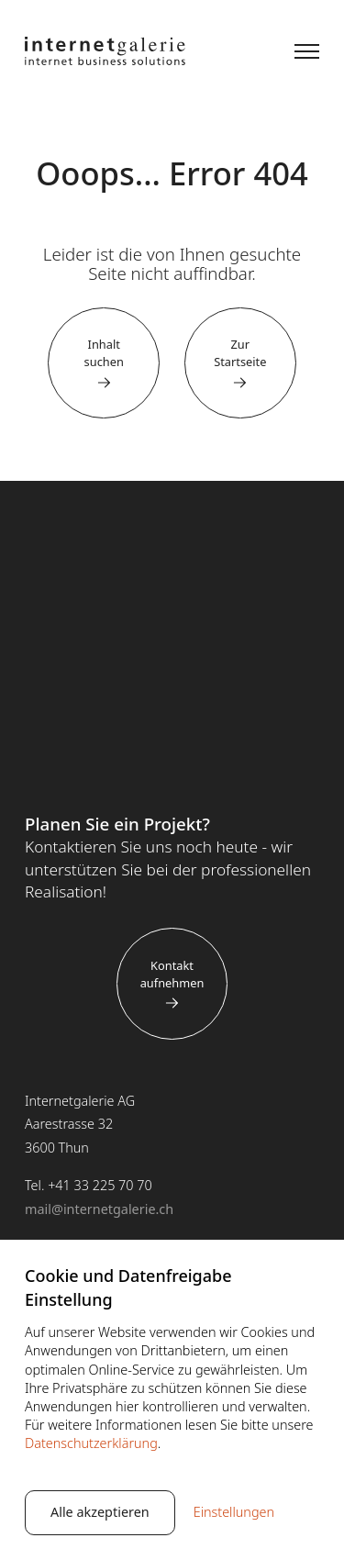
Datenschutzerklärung (91, 1443)
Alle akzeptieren (100, 1512)
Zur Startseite (240, 353)
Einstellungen (234, 1512)
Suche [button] (256, 51)
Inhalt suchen (104, 353)
